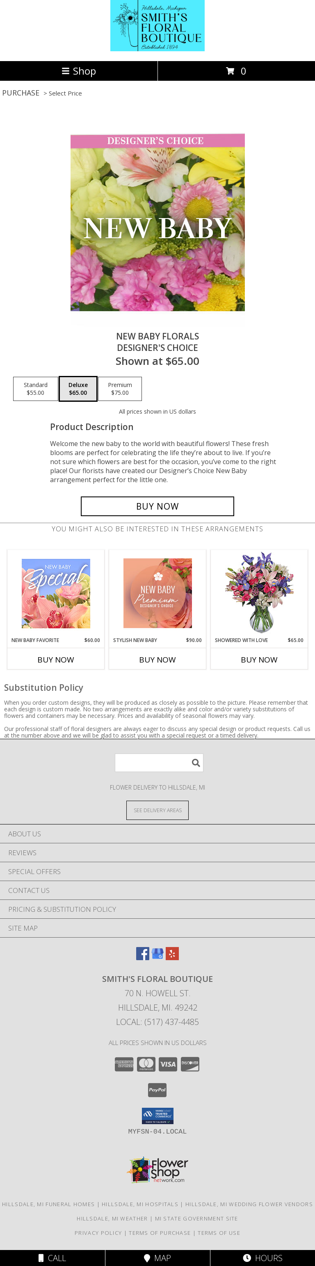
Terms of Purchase (160, 1232)
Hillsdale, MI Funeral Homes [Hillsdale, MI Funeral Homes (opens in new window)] (48, 1204)
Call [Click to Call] (52, 1258)
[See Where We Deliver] (157, 810)
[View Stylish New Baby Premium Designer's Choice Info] (157, 593)
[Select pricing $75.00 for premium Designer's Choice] (120, 389)
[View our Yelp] (172, 957)
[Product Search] (159, 763)
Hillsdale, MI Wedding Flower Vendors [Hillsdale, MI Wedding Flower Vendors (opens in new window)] (249, 1204)
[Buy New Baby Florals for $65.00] (157, 506)
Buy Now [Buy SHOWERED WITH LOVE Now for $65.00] (259, 659)
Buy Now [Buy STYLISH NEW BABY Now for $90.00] (157, 659)
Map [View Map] (157, 1258)
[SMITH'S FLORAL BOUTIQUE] (157, 49)
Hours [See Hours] (263, 1258)
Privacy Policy (98, 1232)
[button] (157, 1116)
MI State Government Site (196, 1218)
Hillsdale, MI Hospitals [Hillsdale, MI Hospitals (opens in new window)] (140, 1204)
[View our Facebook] (142, 957)
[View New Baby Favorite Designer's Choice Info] (56, 593)
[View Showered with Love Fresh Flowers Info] (259, 593)
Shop (79, 70)
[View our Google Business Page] (157, 957)
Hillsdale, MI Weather (112, 1218)
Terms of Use (219, 1232)
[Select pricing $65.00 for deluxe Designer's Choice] (78, 389)
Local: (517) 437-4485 (157, 1021)
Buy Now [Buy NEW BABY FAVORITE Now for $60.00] (55, 659)
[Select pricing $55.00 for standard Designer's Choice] (36, 389)
